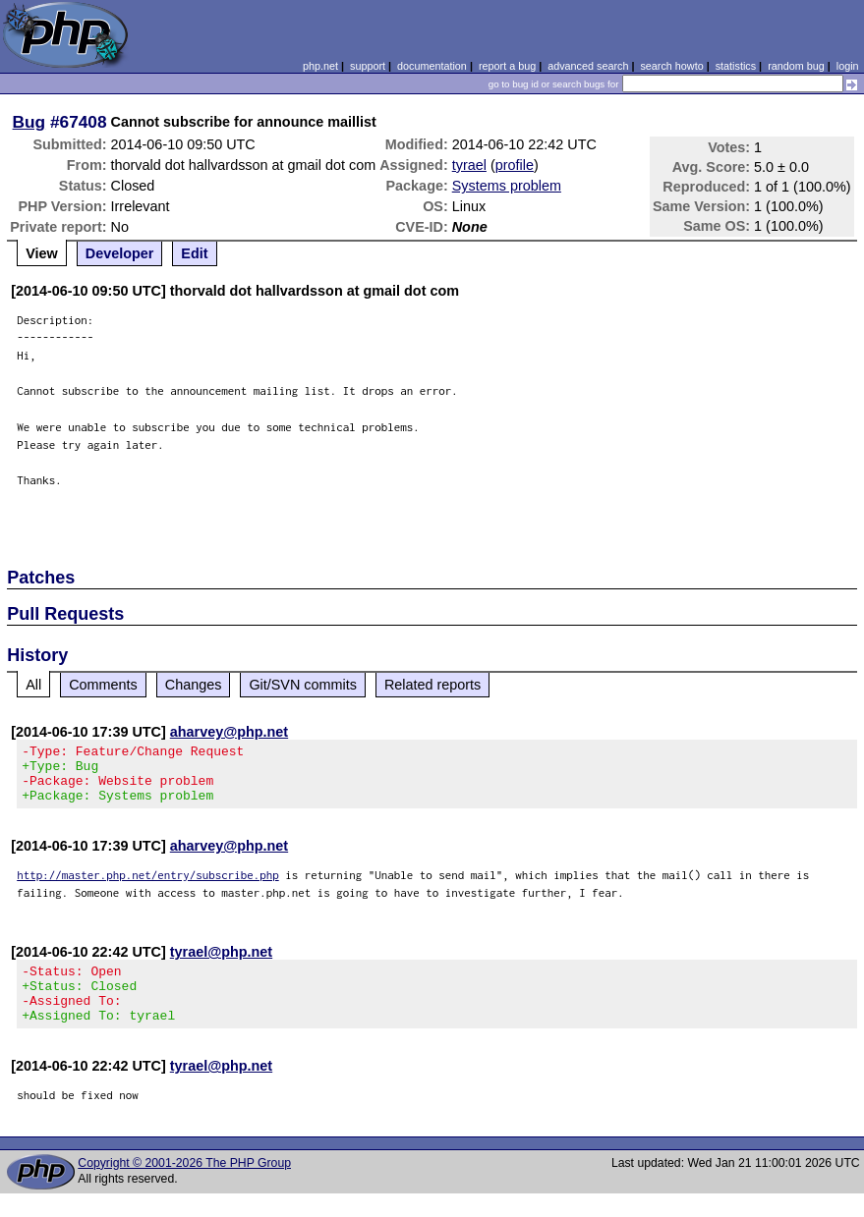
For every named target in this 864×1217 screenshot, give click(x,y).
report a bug (507, 66)
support (367, 66)
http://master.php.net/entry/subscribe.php (148, 886)
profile (514, 165)
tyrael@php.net (221, 963)
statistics (736, 66)
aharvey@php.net (229, 732)
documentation (432, 66)
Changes (193, 684)
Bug (29, 122)
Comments (103, 684)
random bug (796, 66)
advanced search (587, 66)
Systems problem (506, 186)
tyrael (469, 165)
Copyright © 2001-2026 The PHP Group (184, 1186)
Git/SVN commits (303, 684)
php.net (320, 66)
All (33, 684)
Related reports (432, 684)
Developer (120, 253)
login (847, 66)
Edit (194, 253)
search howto (671, 66)
